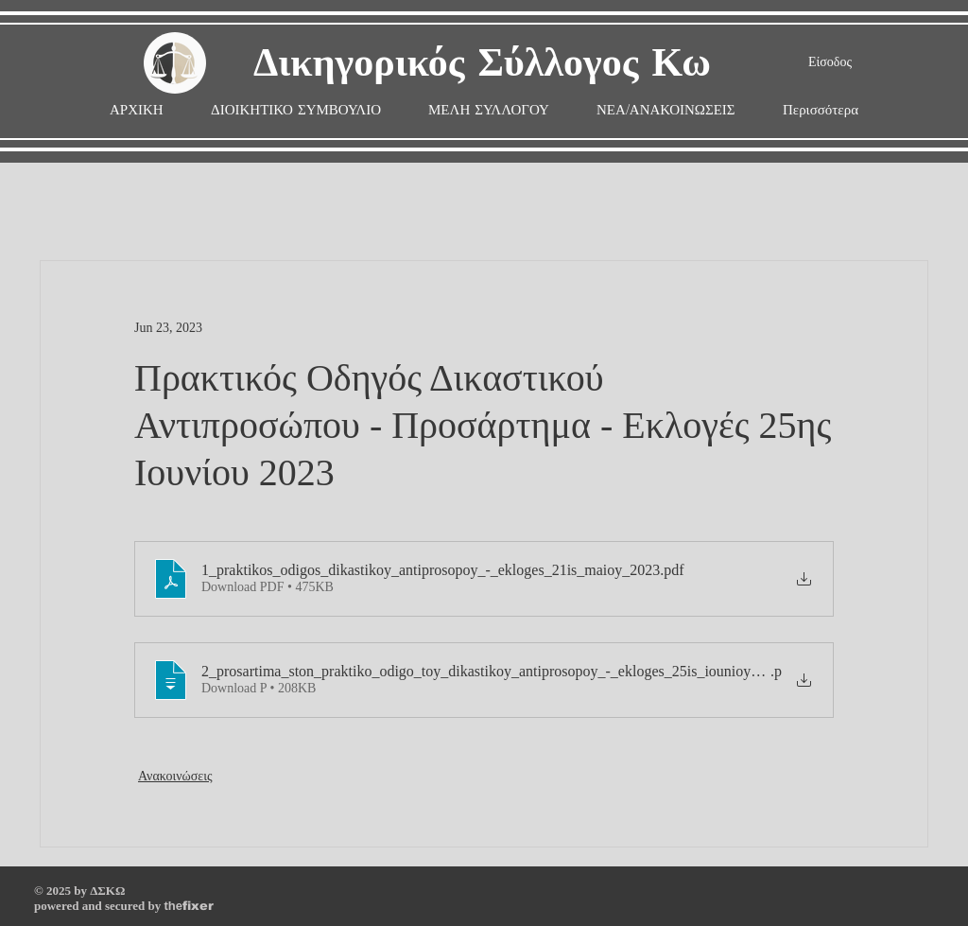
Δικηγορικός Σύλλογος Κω (482, 64)
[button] (489, 110)
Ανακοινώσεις (175, 776)
